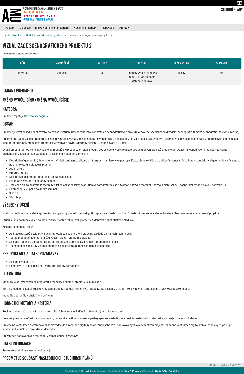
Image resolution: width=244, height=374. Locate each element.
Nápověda (108, 28)
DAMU (29, 35)
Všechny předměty (85, 28)
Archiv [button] (123, 28)
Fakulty (9, 28)
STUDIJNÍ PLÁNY (232, 9)
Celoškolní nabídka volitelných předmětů (44, 28)
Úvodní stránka (12, 35)
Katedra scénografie (49, 35)
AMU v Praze (131, 370)
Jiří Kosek (86, 370)
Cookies (174, 370)
